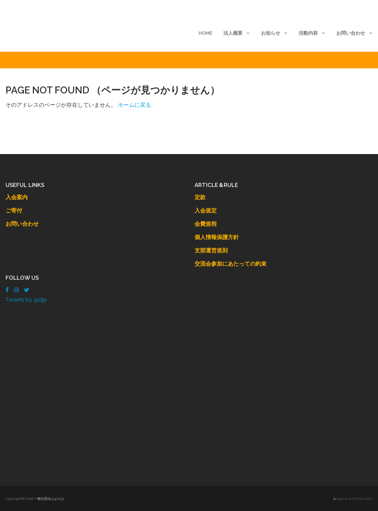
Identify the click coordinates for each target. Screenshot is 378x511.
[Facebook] (7, 290)
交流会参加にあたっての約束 (231, 263)
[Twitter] (26, 290)
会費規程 (206, 224)
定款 (200, 197)
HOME (205, 33)
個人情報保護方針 (217, 237)
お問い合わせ (350, 33)
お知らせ (270, 33)
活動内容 (308, 33)
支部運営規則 (211, 250)
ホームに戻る (134, 105)
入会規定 (206, 210)
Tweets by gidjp (26, 299)
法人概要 (233, 33)
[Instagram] (16, 290)
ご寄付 (14, 210)
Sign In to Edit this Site (352, 499)
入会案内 (17, 197)
